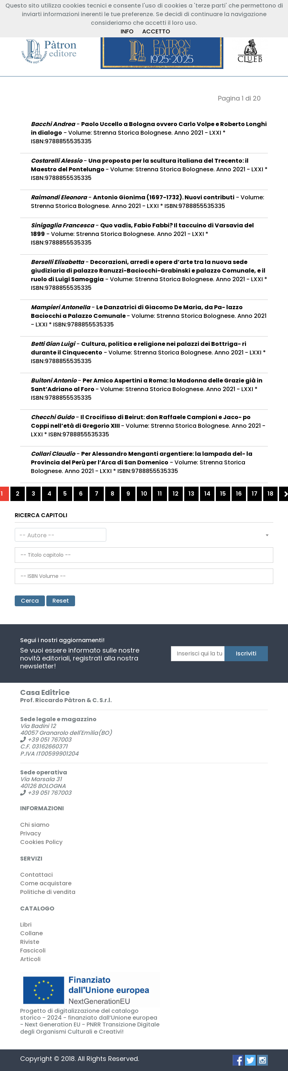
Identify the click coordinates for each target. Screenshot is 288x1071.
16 (239, 494)
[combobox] (60, 535)
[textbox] (60, 535)
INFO (127, 31)
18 (270, 494)
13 (191, 494)
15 (223, 494)
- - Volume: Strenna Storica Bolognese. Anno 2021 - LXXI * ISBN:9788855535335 (149, 132)
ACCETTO (156, 31)
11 (160, 494)
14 (207, 494)
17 (254, 494)
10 (144, 494)
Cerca (30, 601)
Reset (60, 601)
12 (175, 494)
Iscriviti (246, 653)
